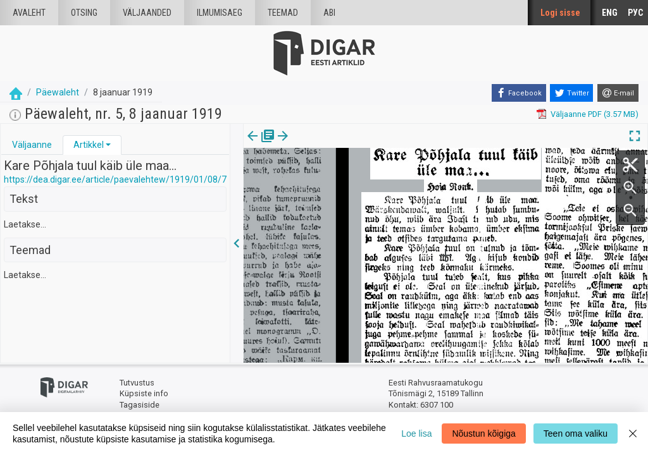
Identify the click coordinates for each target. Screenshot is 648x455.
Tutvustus (137, 382)
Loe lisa (416, 433)
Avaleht (29, 13)
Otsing (84, 13)
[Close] (632, 433)
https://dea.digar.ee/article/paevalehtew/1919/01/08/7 (115, 179)
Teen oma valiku (576, 433)
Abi (329, 13)
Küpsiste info (144, 393)
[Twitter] (571, 93)
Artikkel (88, 145)
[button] (108, 144)
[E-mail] (618, 93)
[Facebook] (519, 93)
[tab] (32, 145)
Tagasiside (139, 405)
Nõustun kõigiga (483, 433)
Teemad (283, 13)
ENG (610, 13)
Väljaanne (32, 145)
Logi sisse (560, 13)
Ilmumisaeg (219, 13)
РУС (635, 13)
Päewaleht (57, 92)
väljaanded (147, 13)
